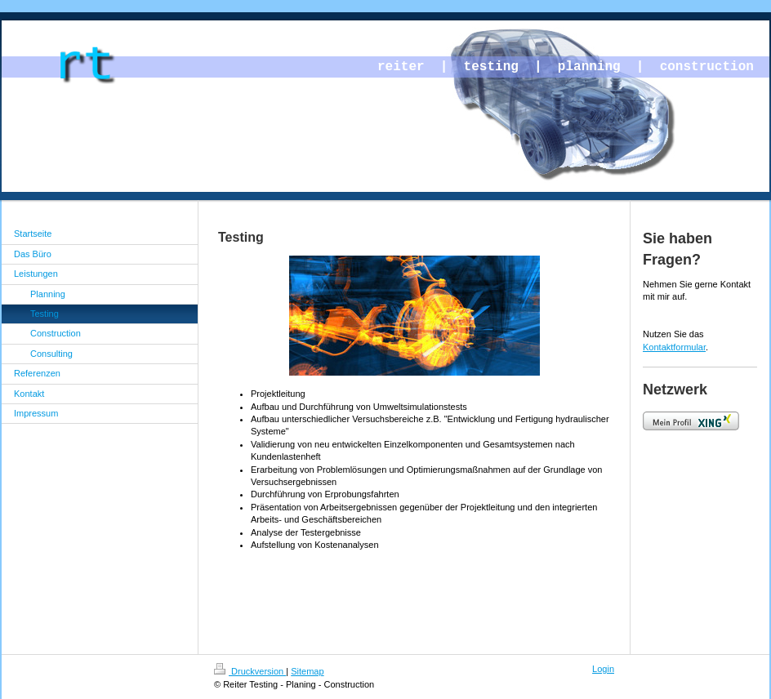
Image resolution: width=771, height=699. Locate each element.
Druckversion (250, 671)
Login (603, 669)
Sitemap (307, 671)
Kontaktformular (674, 347)
